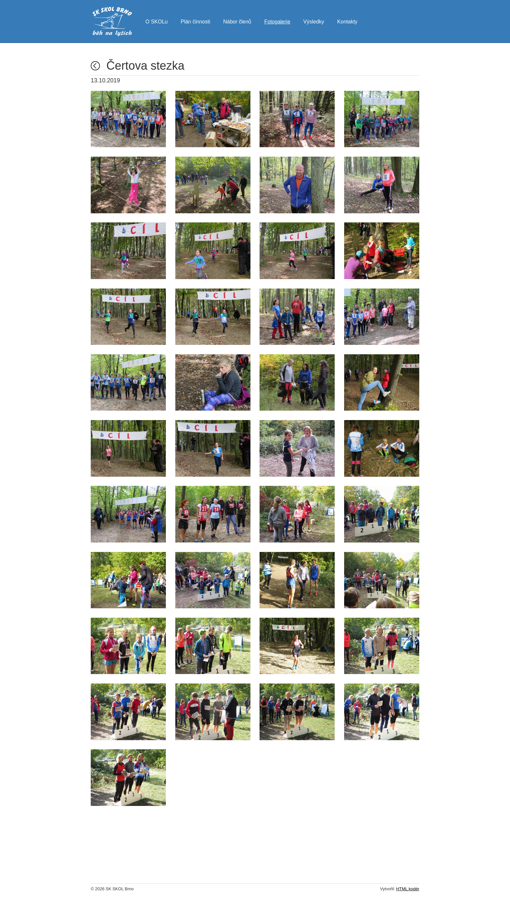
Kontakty (347, 21)
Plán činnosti (195, 21)
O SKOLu (156, 21)
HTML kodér (407, 888)
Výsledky (313, 21)
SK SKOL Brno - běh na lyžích (112, 21)
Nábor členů (237, 21)
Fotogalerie (277, 21)
